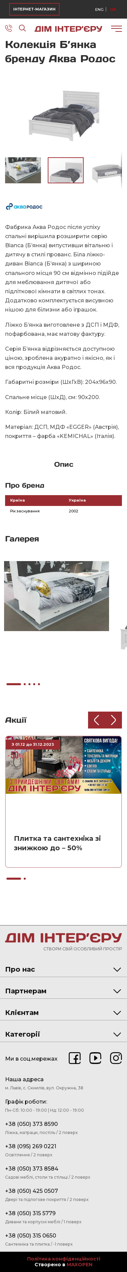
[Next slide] (113, 720)
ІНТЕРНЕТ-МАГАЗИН (34, 9)
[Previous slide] (96, 720)
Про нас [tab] (63, 969)
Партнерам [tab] (63, 991)
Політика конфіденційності (63, 1259)
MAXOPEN (79, 1265)
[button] (115, 75)
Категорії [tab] (63, 1034)
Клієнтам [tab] (63, 1013)
